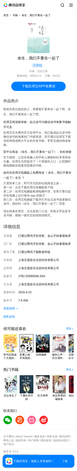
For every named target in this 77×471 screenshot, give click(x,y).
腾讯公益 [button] (8, 440)
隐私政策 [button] (9, 316)
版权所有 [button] (21, 440)
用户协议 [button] (8, 444)
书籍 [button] (15, 15)
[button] (14, 5)
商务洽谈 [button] (52, 436)
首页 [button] (6, 15)
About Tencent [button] (24, 436)
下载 (65, 461)
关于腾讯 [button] (8, 436)
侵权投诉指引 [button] (61, 440)
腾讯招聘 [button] (64, 436)
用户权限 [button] (33, 440)
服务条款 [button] (39, 436)
